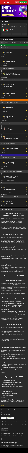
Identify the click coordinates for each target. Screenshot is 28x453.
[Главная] (5, 2)
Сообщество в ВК (17, 436)
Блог (17, 412)
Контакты (10, 409)
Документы (3, 412)
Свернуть (3, 405)
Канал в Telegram (18, 433)
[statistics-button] (26, 56)
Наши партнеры (18, 409)
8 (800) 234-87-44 (6, 436)
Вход (17, 2)
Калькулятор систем (5, 414)
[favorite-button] (26, 24)
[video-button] (26, 192)
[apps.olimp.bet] (4, 418)
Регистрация (23, 2)
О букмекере (3, 409)
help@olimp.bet (5, 433)
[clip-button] (1, 50)
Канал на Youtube (6, 439)
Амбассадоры (11, 412)
